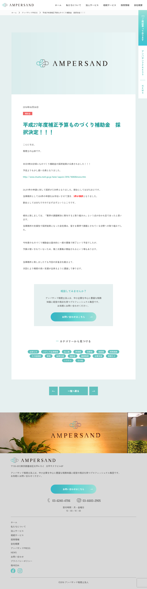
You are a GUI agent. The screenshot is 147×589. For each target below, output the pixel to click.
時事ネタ (111, 356)
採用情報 (125, 5)
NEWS (14, 552)
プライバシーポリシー (21, 560)
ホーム (58, 5)
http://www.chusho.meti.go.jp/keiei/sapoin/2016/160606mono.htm (54, 176)
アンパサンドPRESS (20, 548)
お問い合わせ (17, 556)
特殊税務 (113, 351)
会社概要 (138, 5)
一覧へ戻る (73, 391)
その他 (80, 360)
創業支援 (60, 356)
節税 (49, 356)
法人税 (66, 351)
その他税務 (36, 356)
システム (67, 360)
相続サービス (109, 5)
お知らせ (33, 351)
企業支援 (98, 356)
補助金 (27, 113)
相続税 (101, 351)
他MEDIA (15, 565)
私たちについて (73, 5)
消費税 (89, 351)
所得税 (78, 351)
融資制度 (85, 356)
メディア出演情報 (50, 351)
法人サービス (92, 5)
